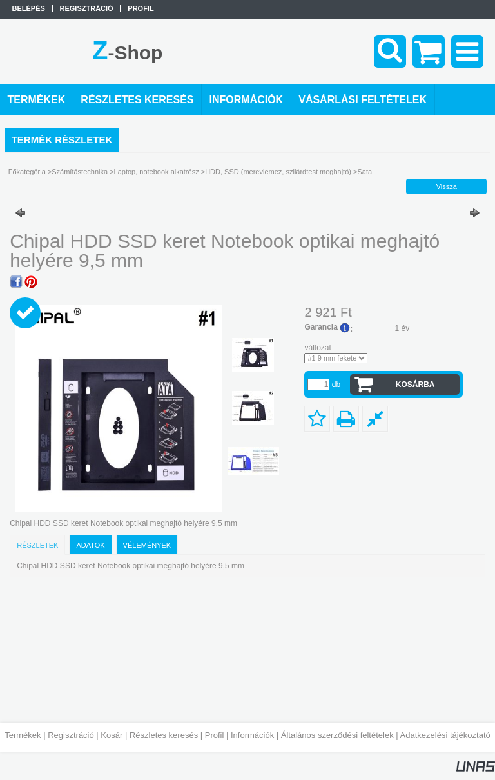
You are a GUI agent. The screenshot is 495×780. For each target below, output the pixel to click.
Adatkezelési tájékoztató (445, 735)
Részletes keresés (164, 735)
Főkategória (27, 171)
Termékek (23, 735)
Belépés (28, 8)
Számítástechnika (80, 171)
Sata (364, 171)
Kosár (111, 735)
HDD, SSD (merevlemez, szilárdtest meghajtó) (278, 171)
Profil (214, 735)
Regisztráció (71, 735)
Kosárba (415, 384)
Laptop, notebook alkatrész (156, 171)
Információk (252, 735)
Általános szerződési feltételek (337, 735)
